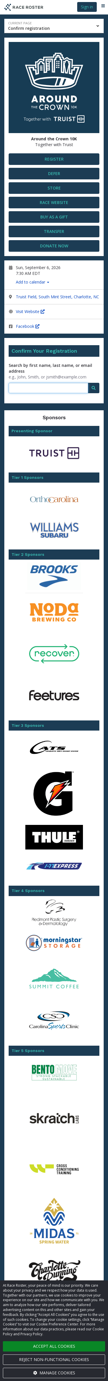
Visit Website (30, 311)
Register (54, 159)
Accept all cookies (54, 1346)
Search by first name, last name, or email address (50, 368)
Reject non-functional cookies (54, 1359)
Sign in (87, 7)
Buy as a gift (54, 217)
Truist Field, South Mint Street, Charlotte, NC (57, 296)
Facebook (27, 326)
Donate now (54, 246)
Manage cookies (54, 1373)
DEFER (54, 173)
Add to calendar (32, 282)
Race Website (54, 202)
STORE (54, 188)
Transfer (54, 231)
